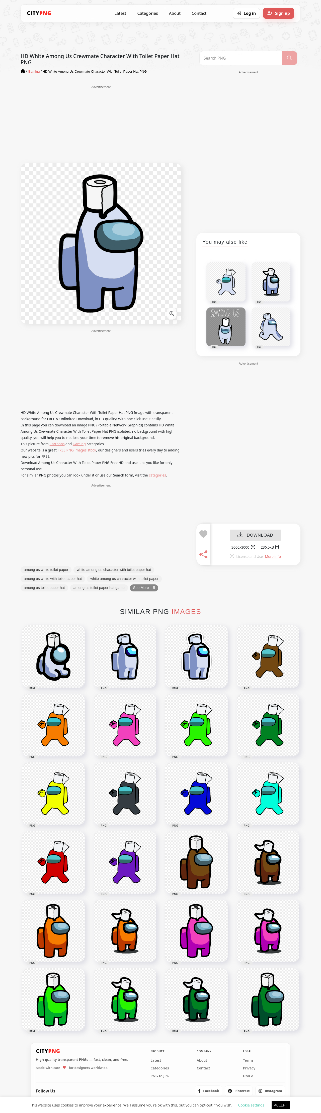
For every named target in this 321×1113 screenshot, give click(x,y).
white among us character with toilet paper (124, 579)
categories (157, 475)
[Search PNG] (241, 58)
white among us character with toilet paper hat (114, 570)
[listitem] (208, 1090)
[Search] (289, 58)
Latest (120, 13)
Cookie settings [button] (251, 1104)
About (175, 13)
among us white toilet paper (46, 570)
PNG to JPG (159, 1076)
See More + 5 (144, 588)
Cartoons (57, 443)
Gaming (79, 443)
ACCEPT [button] (280, 1104)
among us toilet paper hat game (99, 588)
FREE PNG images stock (76, 450)
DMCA (248, 1076)
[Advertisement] (101, 124)
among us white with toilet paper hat (53, 579)
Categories (147, 13)
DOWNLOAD (255, 535)
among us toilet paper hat (44, 588)
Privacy (249, 1068)
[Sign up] (278, 13)
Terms (248, 1060)
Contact (199, 13)
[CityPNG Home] (39, 13)
